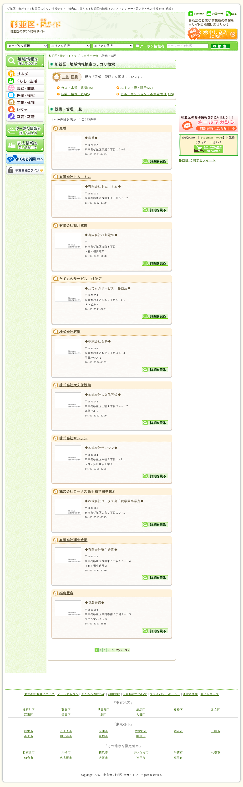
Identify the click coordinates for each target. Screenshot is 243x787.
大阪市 (103, 757)
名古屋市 (66, 757)
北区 (104, 714)
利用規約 (114, 694)
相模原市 (29, 752)
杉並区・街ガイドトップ (64, 55)
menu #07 (25, 116)
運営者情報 (190, 694)
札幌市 (215, 752)
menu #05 (25, 102)
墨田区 (66, 714)
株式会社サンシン (73, 438)
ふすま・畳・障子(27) (137, 87)
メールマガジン (67, 694)
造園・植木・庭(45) (75, 94)
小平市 (28, 736)
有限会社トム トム (75, 177)
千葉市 (178, 752)
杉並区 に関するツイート (197, 160)
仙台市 (28, 757)
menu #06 (25, 109)
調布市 (178, 731)
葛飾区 (66, 709)
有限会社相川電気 (73, 225)
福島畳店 (66, 593)
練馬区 (140, 709)
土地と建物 (91, 55)
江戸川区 (29, 709)
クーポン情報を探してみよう (25, 130)
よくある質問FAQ (93, 694)
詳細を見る (155, 161)
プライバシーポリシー (165, 694)
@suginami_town (211, 137)
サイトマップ (210, 694)
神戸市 (140, 757)
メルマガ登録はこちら (208, 123)
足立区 (215, 709)
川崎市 (66, 752)
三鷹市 (215, 731)
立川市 (103, 731)
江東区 (28, 714)
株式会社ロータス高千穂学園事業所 (87, 491)
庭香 (62, 128)
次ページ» (122, 650)
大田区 (140, 714)
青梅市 (103, 736)
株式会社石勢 (70, 332)
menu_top (25, 70)
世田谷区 (103, 709)
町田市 (140, 736)
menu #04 (25, 95)
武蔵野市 (141, 731)
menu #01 (25, 73)
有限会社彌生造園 (73, 540)
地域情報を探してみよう (25, 61)
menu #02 (25, 80)
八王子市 (66, 731)
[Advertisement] (89, 36)
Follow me (208, 149)
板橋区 (178, 709)
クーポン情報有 (150, 46)
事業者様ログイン (25, 170)
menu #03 (25, 88)
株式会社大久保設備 (75, 385)
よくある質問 (25, 158)
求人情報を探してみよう (25, 145)
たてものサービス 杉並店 (80, 279)
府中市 (28, 731)
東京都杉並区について (39, 694)
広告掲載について (135, 694)
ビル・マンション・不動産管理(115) (147, 94)
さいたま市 (141, 752)
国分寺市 (66, 736)
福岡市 (178, 757)
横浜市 (103, 752)
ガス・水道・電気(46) (77, 87)
